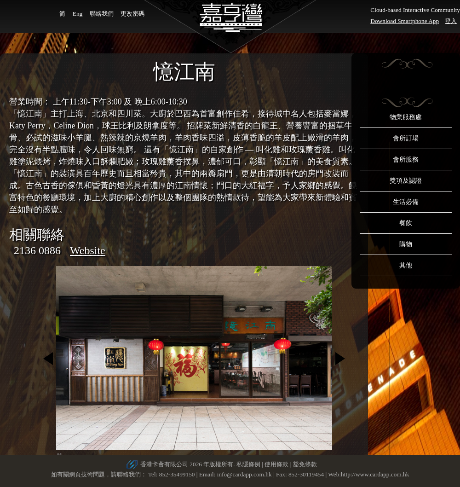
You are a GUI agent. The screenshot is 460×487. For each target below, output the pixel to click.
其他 (405, 265)
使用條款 (276, 464)
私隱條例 (248, 464)
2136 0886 (37, 250)
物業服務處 (406, 117)
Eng (77, 13)
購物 (405, 244)
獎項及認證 (406, 180)
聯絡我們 (102, 13)
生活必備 (406, 201)
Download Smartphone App (404, 20)
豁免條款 (305, 464)
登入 (451, 20)
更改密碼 (132, 13)
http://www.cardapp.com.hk (375, 474)
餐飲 (405, 223)
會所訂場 (406, 138)
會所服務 (406, 159)
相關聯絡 (36, 234)
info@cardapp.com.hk (245, 474)
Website (87, 250)
